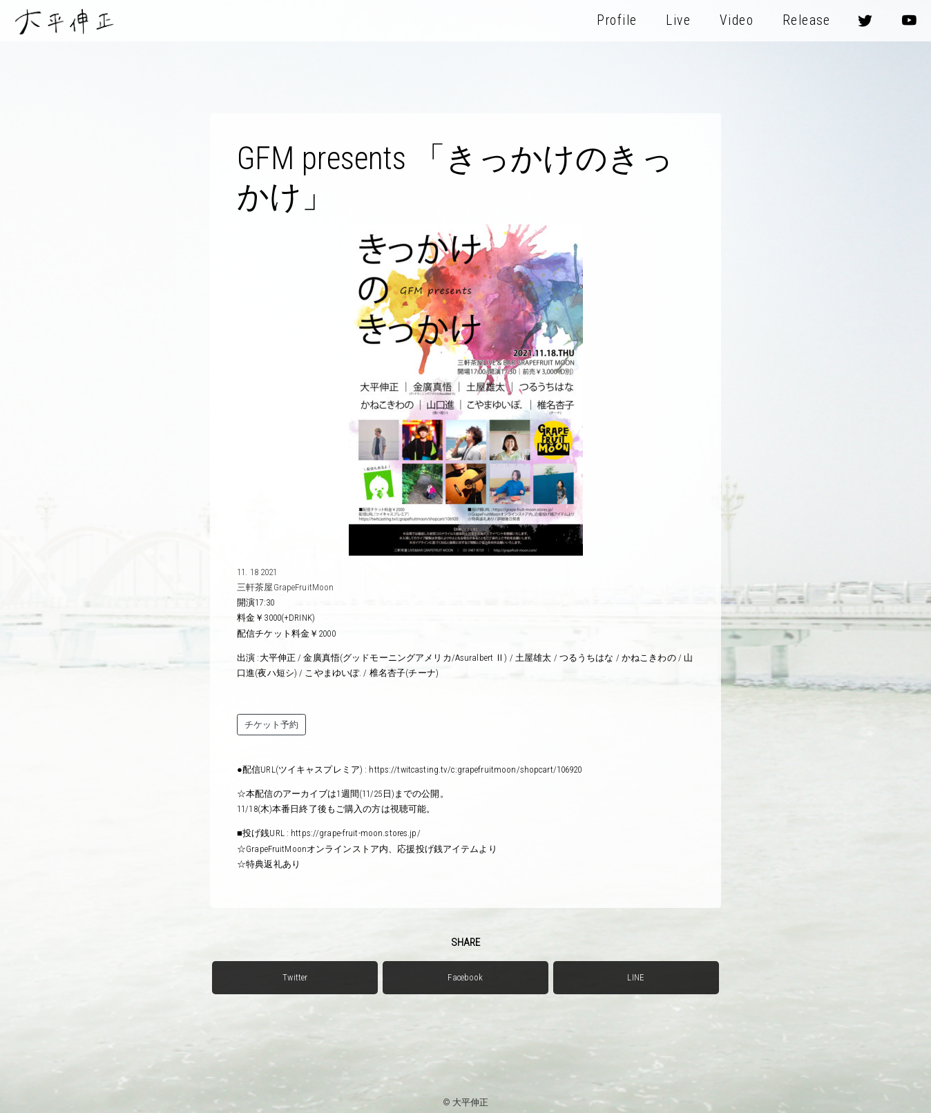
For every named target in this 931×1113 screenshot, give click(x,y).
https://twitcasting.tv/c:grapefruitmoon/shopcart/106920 (475, 769)
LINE (635, 977)
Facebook (465, 977)
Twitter (294, 977)
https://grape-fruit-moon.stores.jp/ (356, 833)
